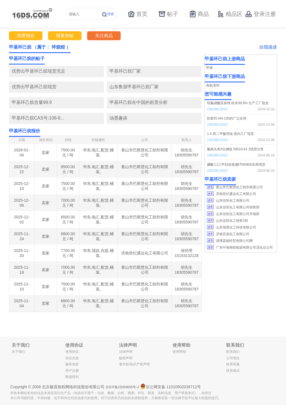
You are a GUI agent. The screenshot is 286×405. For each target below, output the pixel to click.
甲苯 (209, 68)
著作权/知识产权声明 (134, 364)
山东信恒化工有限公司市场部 (237, 214)
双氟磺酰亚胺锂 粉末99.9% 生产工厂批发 (238, 103)
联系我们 (233, 352)
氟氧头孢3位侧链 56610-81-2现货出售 (235, 149)
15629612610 (217, 109)
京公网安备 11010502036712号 (170, 386)
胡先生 (186, 150)
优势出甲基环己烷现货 (34, 86)
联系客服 (233, 364)
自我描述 (268, 47)
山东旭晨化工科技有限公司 (236, 227)
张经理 (186, 250)
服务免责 (72, 364)
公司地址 (233, 358)
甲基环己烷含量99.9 (32, 102)
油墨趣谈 (118, 118)
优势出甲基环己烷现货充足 (38, 71)
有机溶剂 (213, 85)
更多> (197, 59)
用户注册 (72, 371)
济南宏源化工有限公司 (232, 234)
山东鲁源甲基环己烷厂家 (134, 86)
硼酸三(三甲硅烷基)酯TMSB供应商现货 (236, 164)
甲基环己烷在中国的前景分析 (138, 102)
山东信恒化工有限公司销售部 (237, 207)
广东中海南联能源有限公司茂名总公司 (244, 247)
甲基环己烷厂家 (125, 71)
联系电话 (233, 371)
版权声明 (125, 358)
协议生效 (72, 358)
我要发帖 (65, 35)
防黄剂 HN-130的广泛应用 (226, 118)
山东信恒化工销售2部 (232, 221)
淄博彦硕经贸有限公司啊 (234, 241)
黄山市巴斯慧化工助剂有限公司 (239, 187)
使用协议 (72, 352)
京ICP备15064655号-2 (122, 387)
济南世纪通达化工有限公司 (144, 253)
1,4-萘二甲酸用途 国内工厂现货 (230, 134)
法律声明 (125, 352)
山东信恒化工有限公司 (232, 200)
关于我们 (18, 352)
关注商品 (104, 35)
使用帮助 (179, 352)
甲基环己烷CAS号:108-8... (38, 118)
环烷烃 (58, 47)
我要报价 (26, 35)
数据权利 (72, 377)
